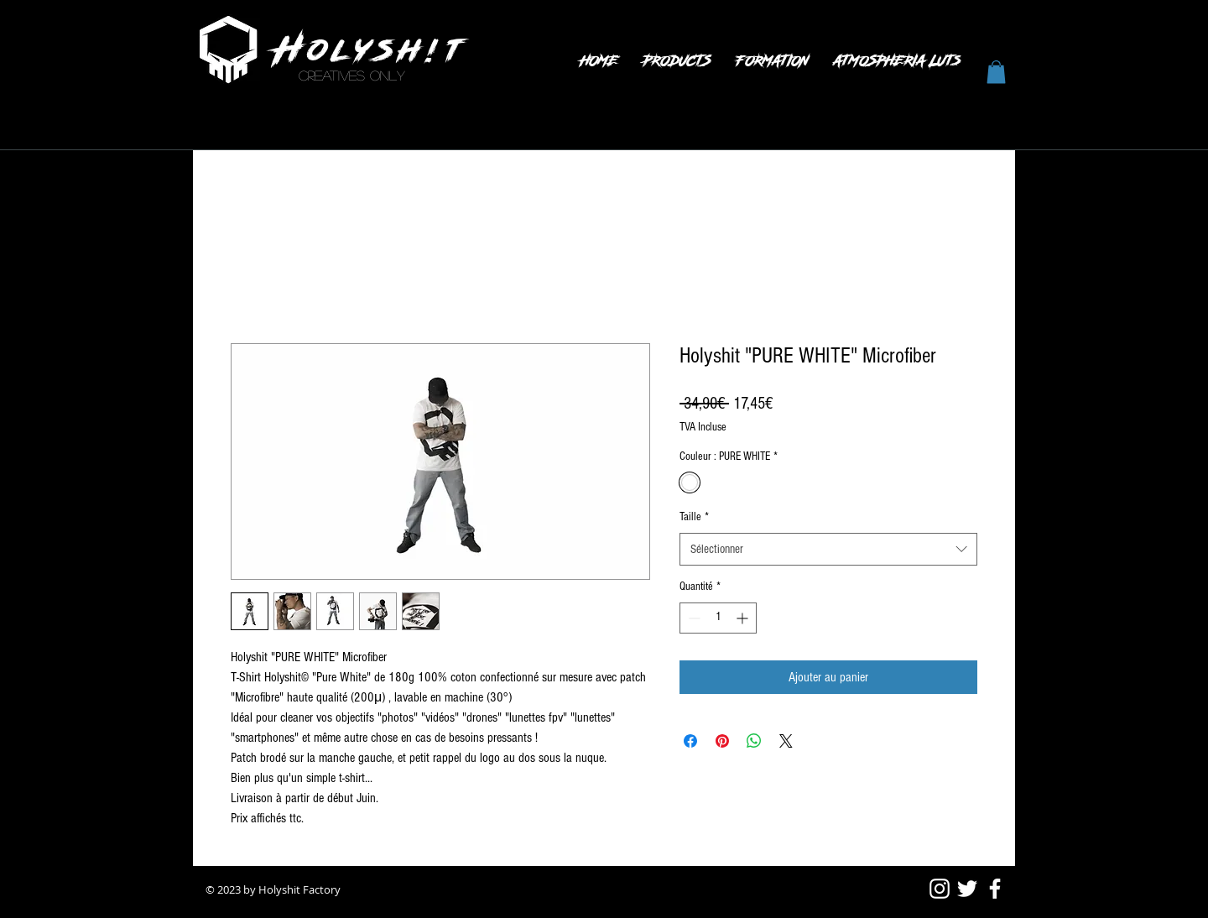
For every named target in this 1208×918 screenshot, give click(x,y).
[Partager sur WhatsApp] (754, 741)
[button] (996, 71)
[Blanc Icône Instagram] (939, 888)
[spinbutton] (718, 618)
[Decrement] (692, 618)
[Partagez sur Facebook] (690, 741)
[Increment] (743, 618)
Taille (694, 517)
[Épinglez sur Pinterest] (722, 741)
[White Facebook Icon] (995, 888)
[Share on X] (786, 741)
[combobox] (828, 549)
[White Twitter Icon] (967, 888)
